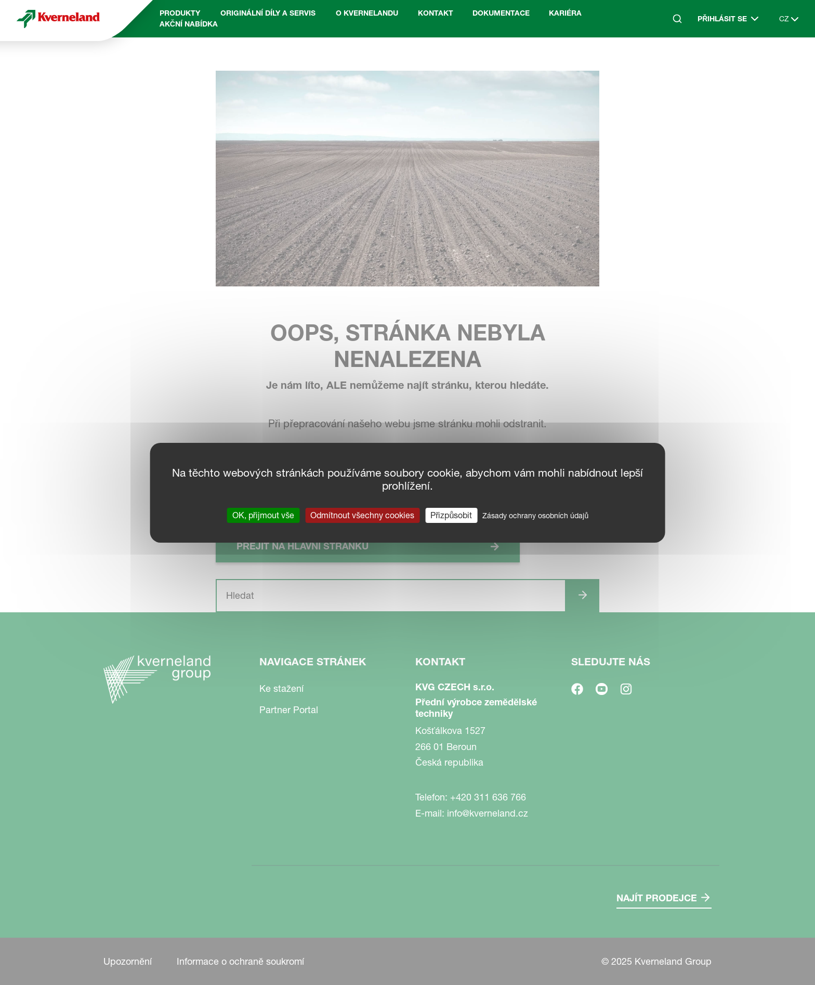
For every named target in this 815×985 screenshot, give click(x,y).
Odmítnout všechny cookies (362, 514)
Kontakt (435, 13)
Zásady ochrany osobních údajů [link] (535, 515)
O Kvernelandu (367, 13)
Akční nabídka (189, 24)
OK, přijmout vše (263, 514)
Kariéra (565, 13)
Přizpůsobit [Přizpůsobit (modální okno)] (451, 514)
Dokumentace (501, 13)
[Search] (677, 18)
